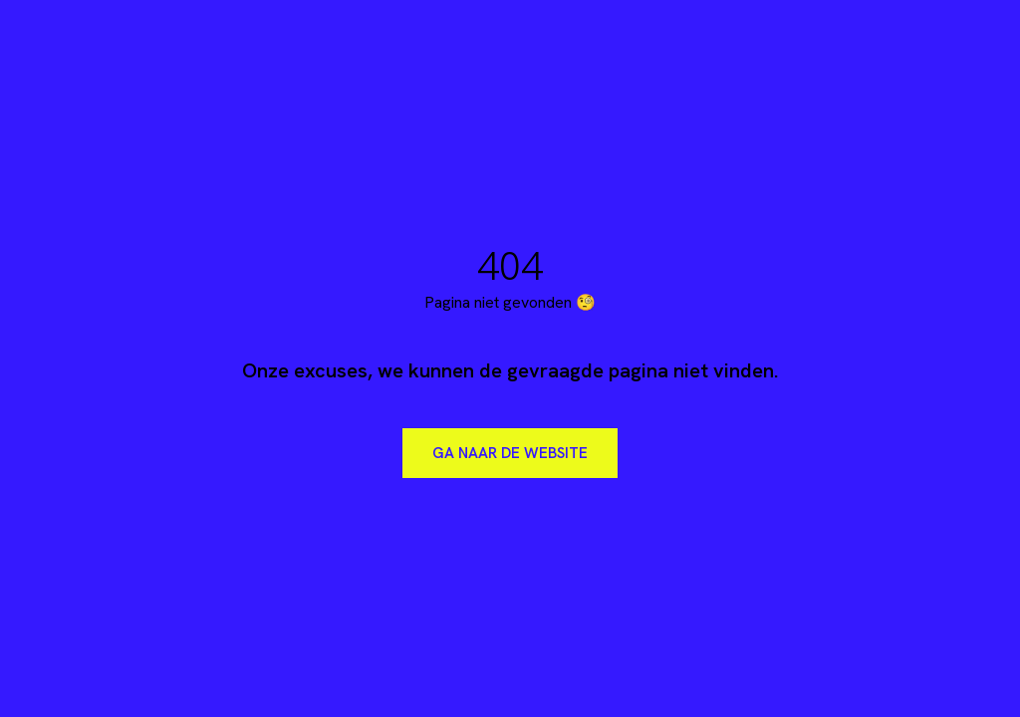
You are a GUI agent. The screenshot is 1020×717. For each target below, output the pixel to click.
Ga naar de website (510, 453)
